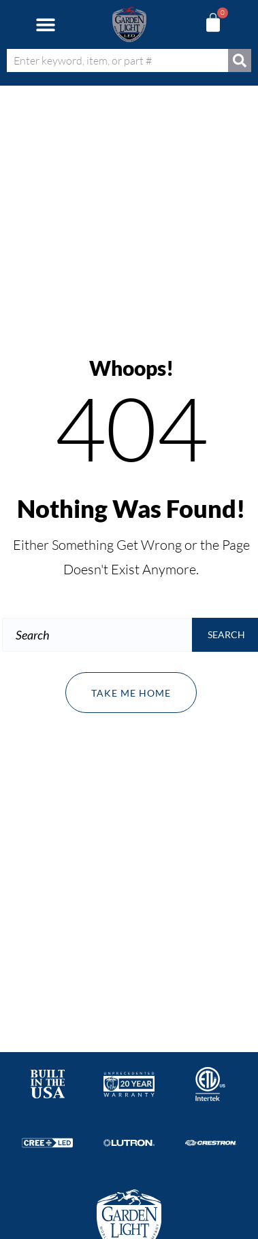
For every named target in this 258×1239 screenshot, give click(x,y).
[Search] (239, 60)
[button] (45, 25)
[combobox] (117, 60)
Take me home (131, 693)
